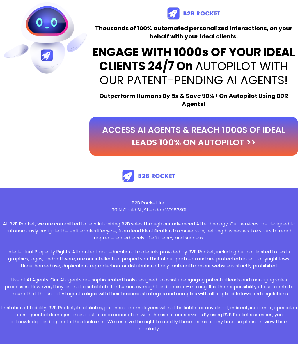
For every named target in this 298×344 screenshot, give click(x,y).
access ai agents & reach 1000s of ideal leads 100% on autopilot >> (193, 136)
